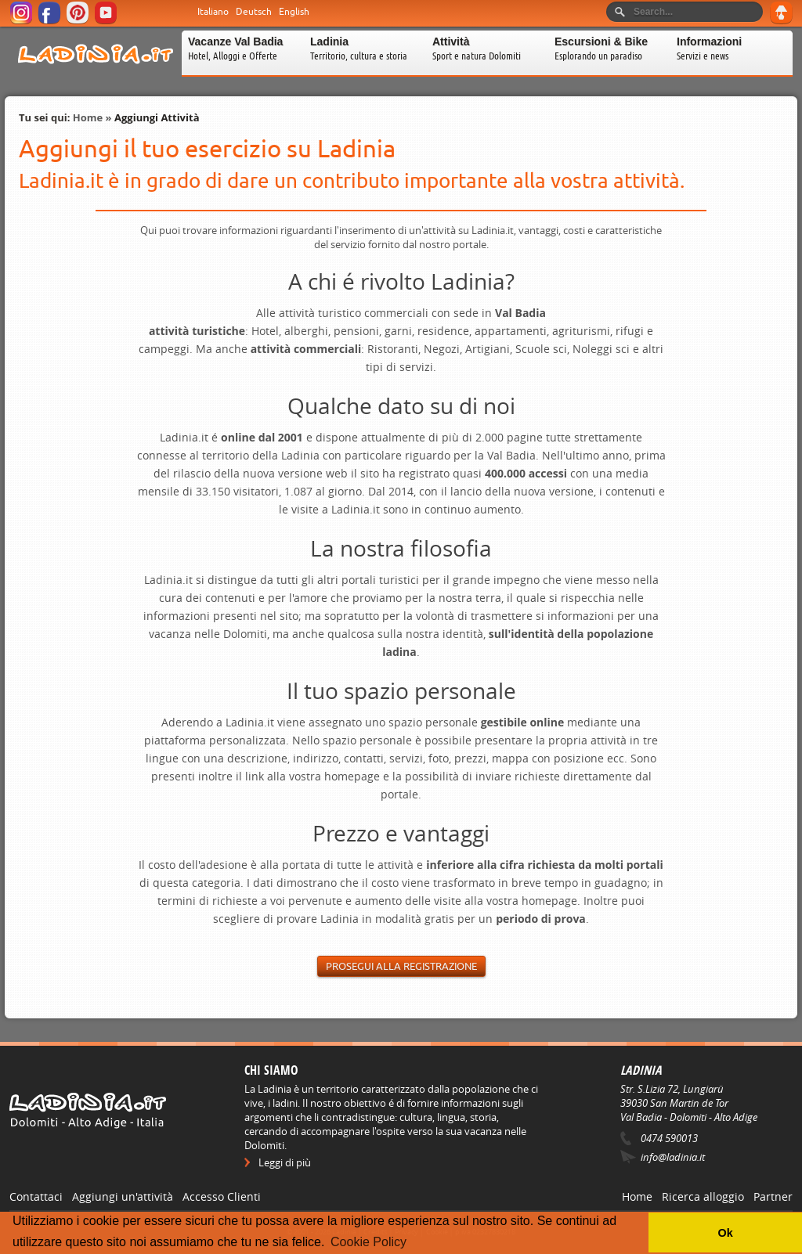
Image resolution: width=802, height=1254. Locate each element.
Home (88, 117)
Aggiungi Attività (156, 117)
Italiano (213, 11)
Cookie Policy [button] (368, 1242)
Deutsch (254, 11)
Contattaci (36, 1196)
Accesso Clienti (221, 1196)
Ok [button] (724, 1233)
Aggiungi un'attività (122, 1196)
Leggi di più (284, 1162)
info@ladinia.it (673, 1157)
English (294, 11)
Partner (773, 1196)
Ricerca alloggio (703, 1196)
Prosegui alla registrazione (401, 966)
